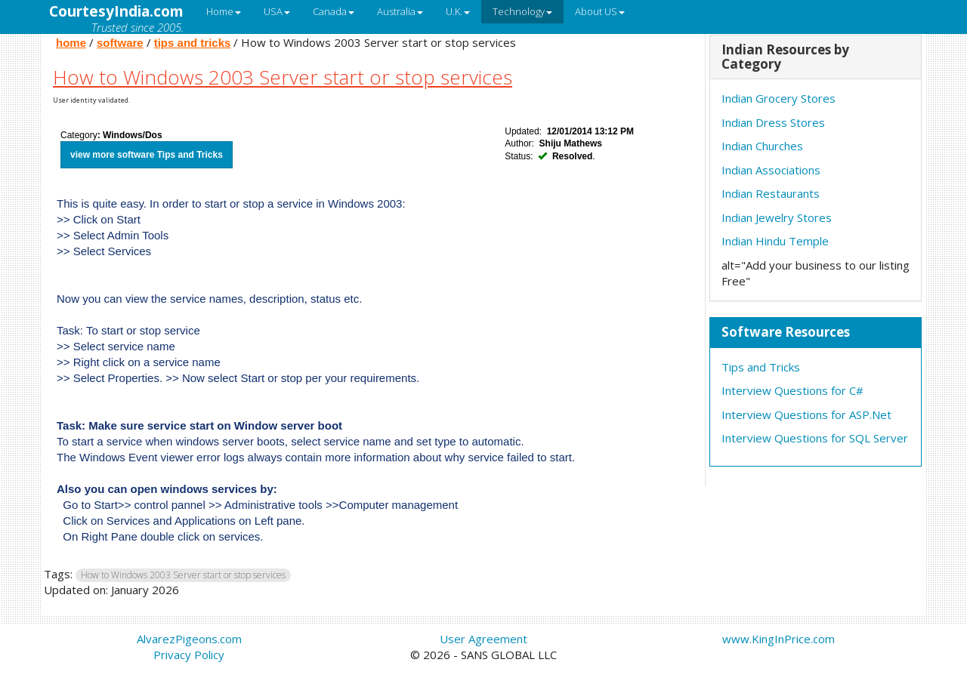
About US (600, 11)
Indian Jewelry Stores (776, 217)
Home (223, 11)
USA (277, 11)
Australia (400, 11)
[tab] (816, 57)
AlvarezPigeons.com (189, 638)
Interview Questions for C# (792, 390)
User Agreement (483, 638)
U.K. (458, 11)
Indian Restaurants (770, 193)
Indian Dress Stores (773, 122)
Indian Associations (770, 169)
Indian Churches (762, 145)
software (120, 42)
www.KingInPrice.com (778, 638)
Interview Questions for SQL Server (814, 437)
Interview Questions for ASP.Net (806, 414)
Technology (522, 11)
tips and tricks (192, 42)
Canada (333, 11)
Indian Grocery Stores (778, 98)
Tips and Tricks (760, 366)
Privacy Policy (188, 654)
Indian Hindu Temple (775, 240)
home (71, 42)
